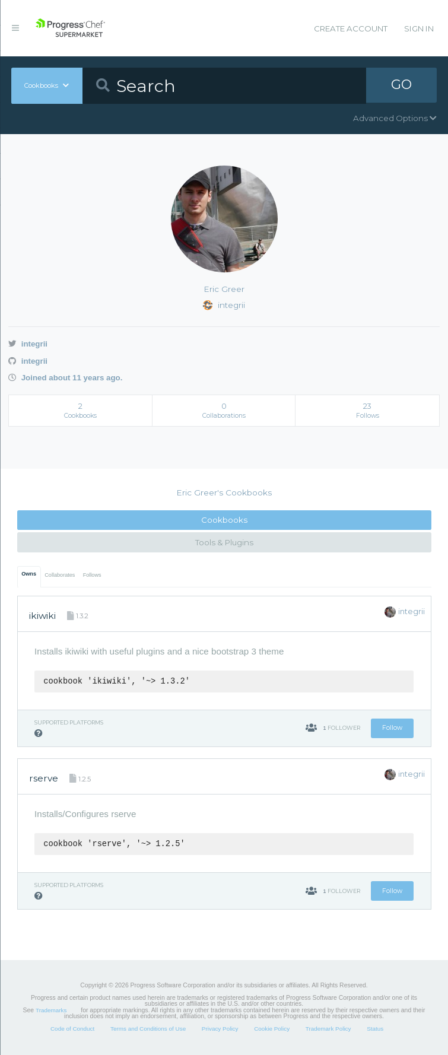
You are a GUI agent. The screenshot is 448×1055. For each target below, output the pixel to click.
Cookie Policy (272, 1028)
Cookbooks (224, 520)
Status (375, 1028)
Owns (28, 574)
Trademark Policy (328, 1028)
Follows (92, 575)
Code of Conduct (72, 1028)
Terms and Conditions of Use (148, 1028)
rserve (43, 778)
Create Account (350, 28)
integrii (27, 343)
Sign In (419, 28)
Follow (392, 728)
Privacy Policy (220, 1028)
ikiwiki (42, 615)
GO (401, 85)
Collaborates (60, 575)
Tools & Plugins (224, 542)
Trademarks (51, 1010)
